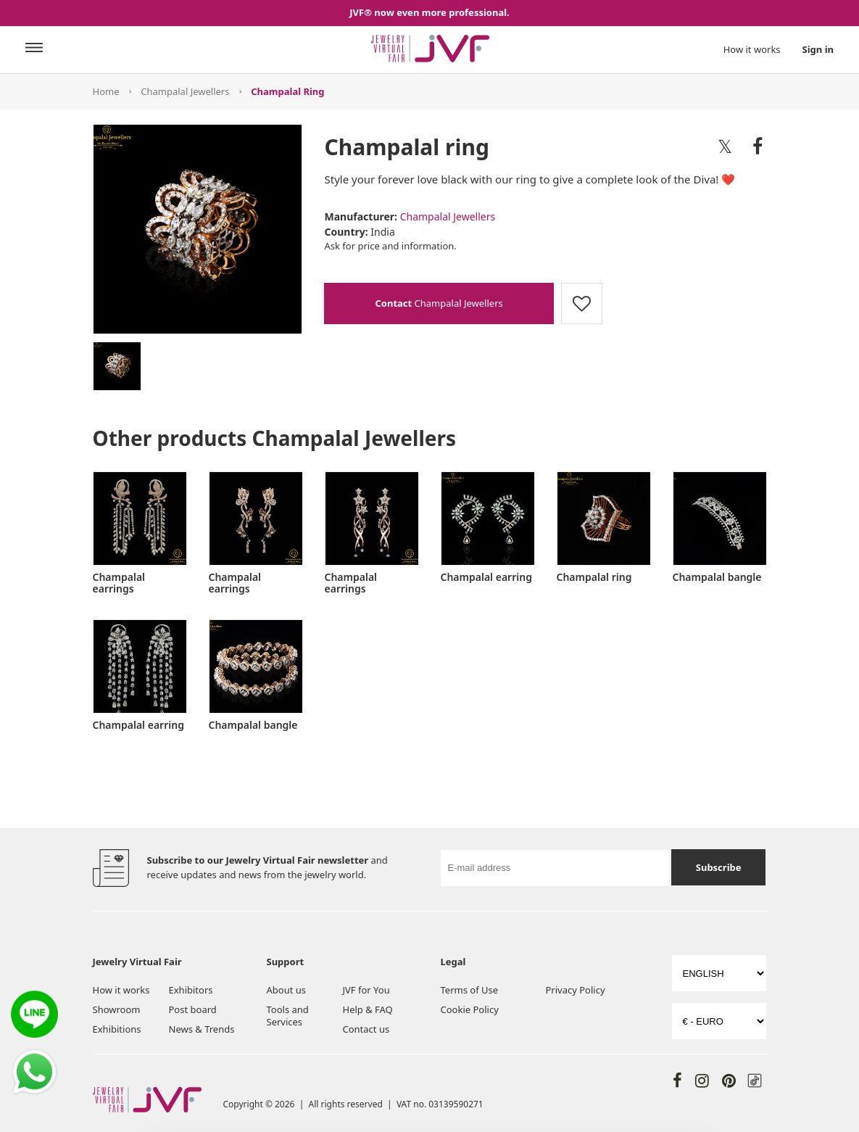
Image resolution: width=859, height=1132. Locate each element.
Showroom (117, 1009)
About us (287, 989)
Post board (193, 1009)
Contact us (366, 1029)
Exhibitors (191, 989)
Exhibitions (117, 1029)
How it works (752, 49)
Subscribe (719, 867)
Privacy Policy (575, 989)
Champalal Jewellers (185, 91)
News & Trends (202, 1029)
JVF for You (366, 989)
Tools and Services (288, 1015)
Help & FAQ (368, 1009)
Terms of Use (470, 989)
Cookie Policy (470, 1009)
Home (106, 91)
